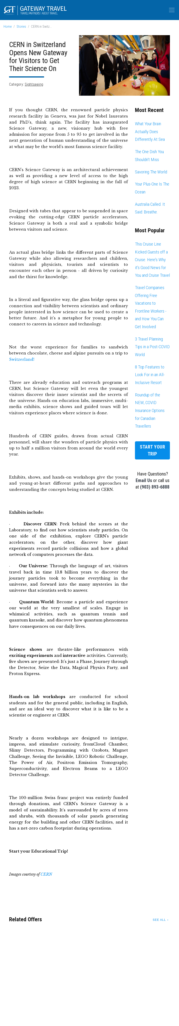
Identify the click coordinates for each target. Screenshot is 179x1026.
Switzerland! (21, 359)
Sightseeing (34, 84)
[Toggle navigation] (171, 10)
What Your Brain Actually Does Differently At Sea (150, 131)
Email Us (144, 480)
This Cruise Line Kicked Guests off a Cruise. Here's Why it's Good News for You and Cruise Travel (152, 259)
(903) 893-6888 (154, 487)
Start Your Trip (152, 450)
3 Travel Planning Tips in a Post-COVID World (152, 346)
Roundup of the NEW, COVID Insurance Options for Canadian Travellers (150, 410)
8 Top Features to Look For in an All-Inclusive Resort (150, 374)
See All (159, 919)
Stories (21, 27)
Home (7, 27)
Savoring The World (151, 172)
